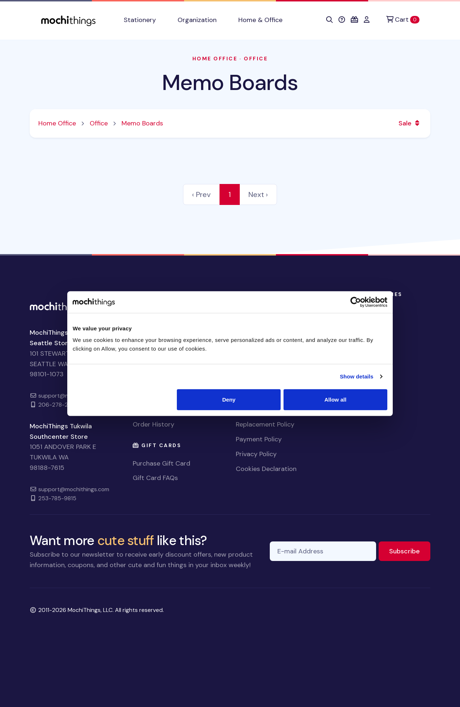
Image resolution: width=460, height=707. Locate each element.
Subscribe (409, 551)
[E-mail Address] (323, 551)
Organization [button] (197, 20)
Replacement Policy (265, 424)
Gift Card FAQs (155, 478)
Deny (229, 399)
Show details (357, 376)
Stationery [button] (140, 20)
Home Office (215, 58)
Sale (410, 123)
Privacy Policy (256, 454)
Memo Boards (230, 82)
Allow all (335, 399)
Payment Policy (259, 439)
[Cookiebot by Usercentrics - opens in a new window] (355, 302)
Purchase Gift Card (161, 463)
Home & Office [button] (260, 20)
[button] (329, 20)
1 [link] (230, 194)
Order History (153, 424)
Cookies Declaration (266, 468)
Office (256, 58)
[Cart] (402, 20)
